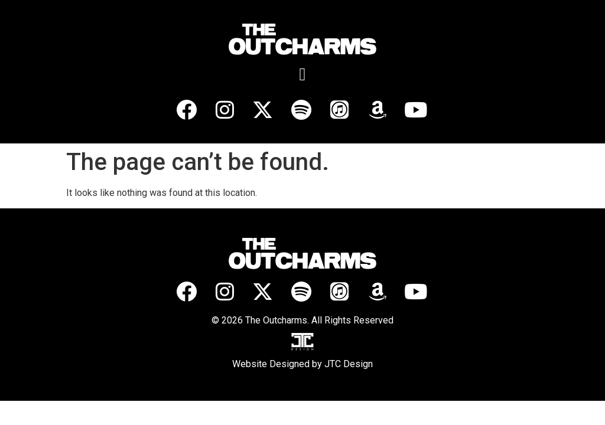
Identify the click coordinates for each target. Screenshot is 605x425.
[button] (302, 74)
